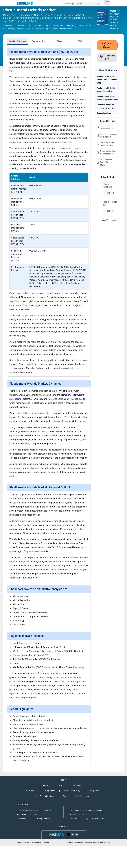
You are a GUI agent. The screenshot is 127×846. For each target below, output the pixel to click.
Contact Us (77, 785)
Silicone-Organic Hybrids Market (105, 126)
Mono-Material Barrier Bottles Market (104, 162)
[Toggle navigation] (107, 2)
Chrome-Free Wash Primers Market (106, 152)
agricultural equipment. (45, 443)
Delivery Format (49, 791)
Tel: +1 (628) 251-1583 (25, 819)
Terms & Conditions (47, 796)
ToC (80, 41)
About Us (46, 785)
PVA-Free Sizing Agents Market (105, 143)
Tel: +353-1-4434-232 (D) (79, 819)
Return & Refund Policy (72, 791)
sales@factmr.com (43, 819)
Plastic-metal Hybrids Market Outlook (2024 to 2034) (107, 79)
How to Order (29, 791)
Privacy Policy (94, 791)
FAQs (59, 41)
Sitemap (87, 796)
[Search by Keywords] (82, 4)
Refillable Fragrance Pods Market (107, 135)
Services (61, 785)
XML (77, 796)
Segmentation (38, 41)
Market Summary (17, 41)
